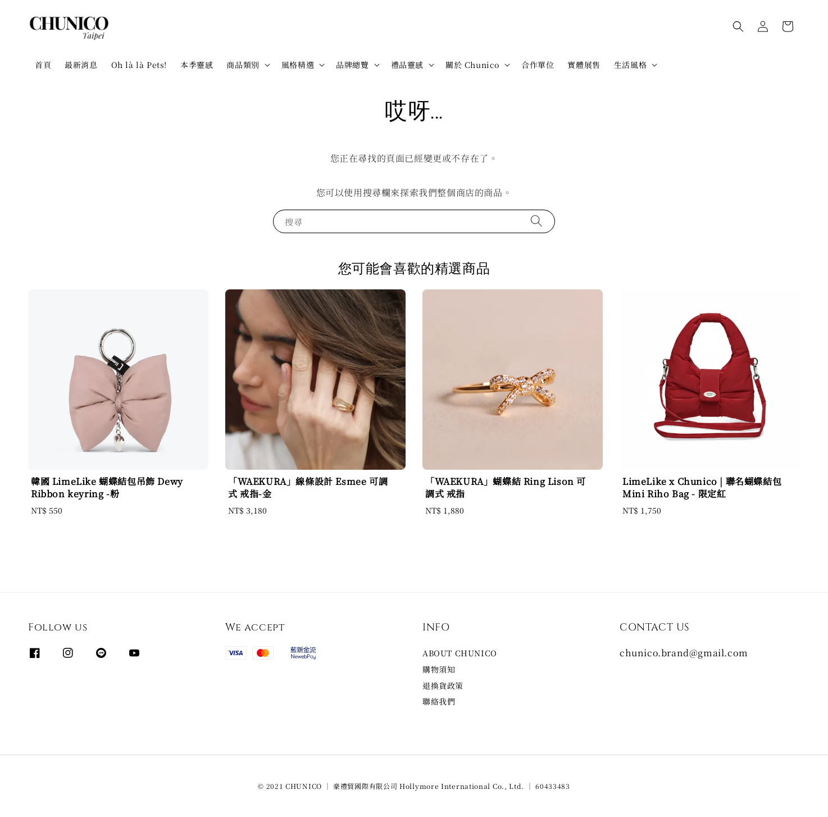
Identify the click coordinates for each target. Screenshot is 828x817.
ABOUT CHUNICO (459, 653)
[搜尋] (536, 221)
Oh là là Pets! (139, 64)
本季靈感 (196, 64)
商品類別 (242, 65)
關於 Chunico (472, 65)
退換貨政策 (442, 685)
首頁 (43, 64)
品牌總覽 (352, 65)
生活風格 (630, 65)
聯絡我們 (438, 701)
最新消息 (81, 64)
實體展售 (583, 64)
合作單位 (537, 64)
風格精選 (297, 65)
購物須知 (438, 669)
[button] (738, 26)
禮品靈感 (407, 65)
